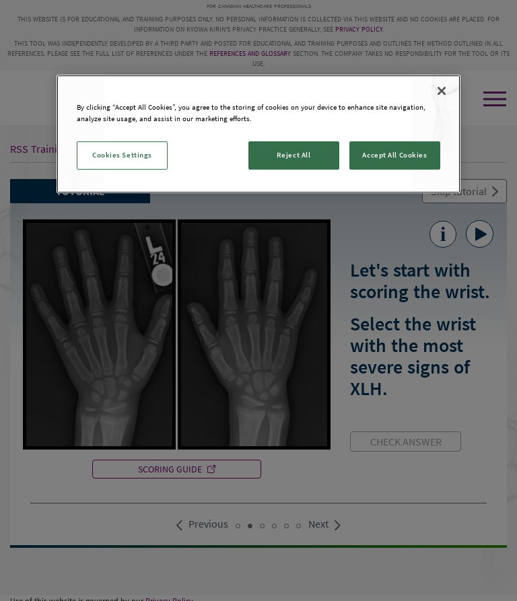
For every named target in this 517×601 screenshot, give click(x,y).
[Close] (441, 91)
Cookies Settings (122, 155)
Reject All (294, 155)
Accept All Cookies (394, 155)
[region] (258, 134)
